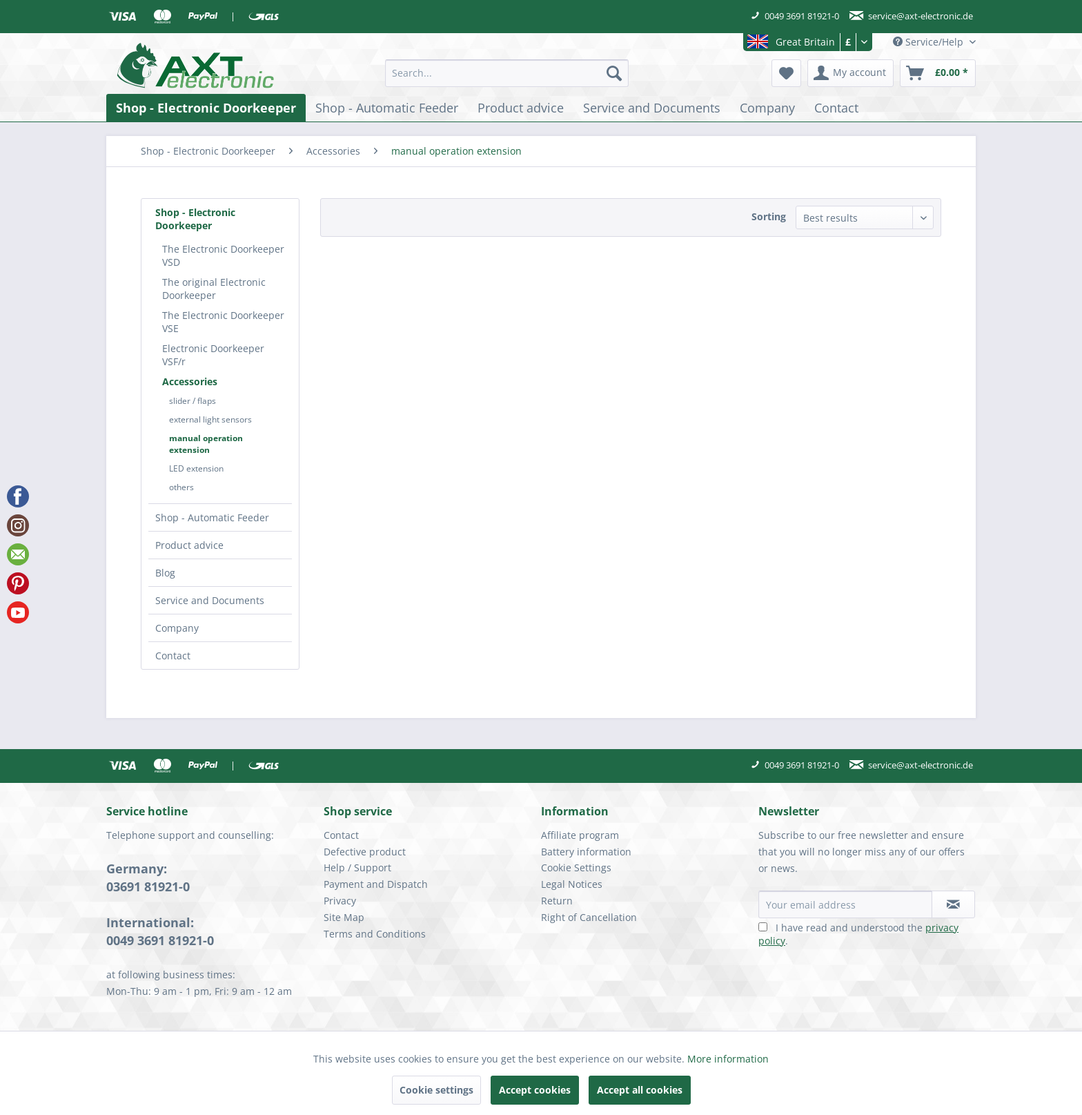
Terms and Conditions (375, 933)
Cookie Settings (576, 867)
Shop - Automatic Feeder (212, 517)
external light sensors (210, 419)
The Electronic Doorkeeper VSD (223, 255)
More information (728, 1058)
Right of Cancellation (589, 917)
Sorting (768, 216)
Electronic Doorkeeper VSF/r (213, 355)
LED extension (196, 468)
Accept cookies (535, 1089)
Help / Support (357, 867)
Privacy (340, 900)
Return (557, 900)
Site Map (344, 917)
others (181, 487)
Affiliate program (580, 835)
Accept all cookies (639, 1089)
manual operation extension (206, 444)
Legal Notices (571, 884)
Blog (165, 572)
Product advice (189, 545)
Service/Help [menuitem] (929, 41)
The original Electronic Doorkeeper (214, 288)
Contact (172, 655)
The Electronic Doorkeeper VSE (223, 322)
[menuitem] (507, 73)
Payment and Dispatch (376, 884)
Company (177, 627)
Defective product (365, 851)
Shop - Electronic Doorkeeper (195, 219)
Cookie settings (436, 1089)
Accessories (189, 381)
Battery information (586, 851)
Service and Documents (209, 600)
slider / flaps (192, 401)
